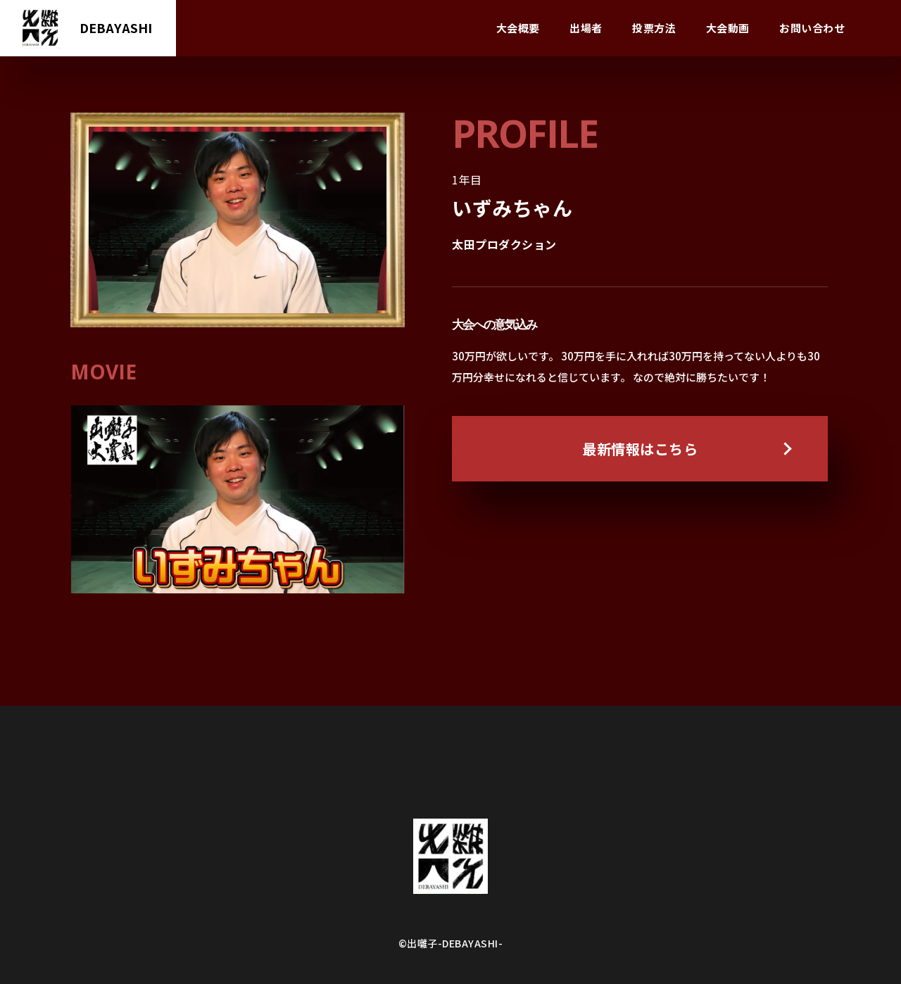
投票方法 (654, 27)
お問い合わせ (812, 27)
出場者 (586, 27)
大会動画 (728, 27)
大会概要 (518, 27)
